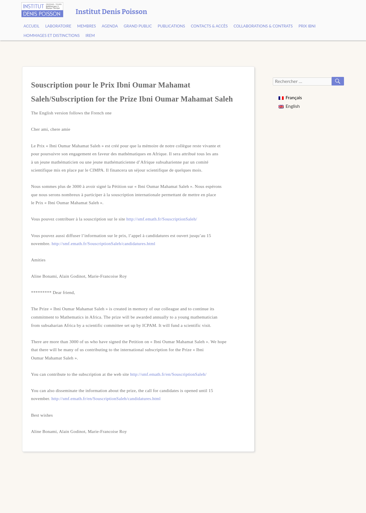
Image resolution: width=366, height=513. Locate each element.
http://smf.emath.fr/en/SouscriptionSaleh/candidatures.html (106, 398)
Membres (86, 26)
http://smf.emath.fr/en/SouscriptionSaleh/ (168, 374)
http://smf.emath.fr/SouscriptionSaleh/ (161, 218)
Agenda (110, 26)
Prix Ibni (307, 26)
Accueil (31, 26)
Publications (171, 26)
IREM (90, 35)
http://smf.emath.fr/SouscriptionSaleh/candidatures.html (103, 243)
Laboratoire (58, 26)
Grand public (138, 26)
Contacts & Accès (209, 26)
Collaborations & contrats (263, 26)
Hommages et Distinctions (51, 35)
